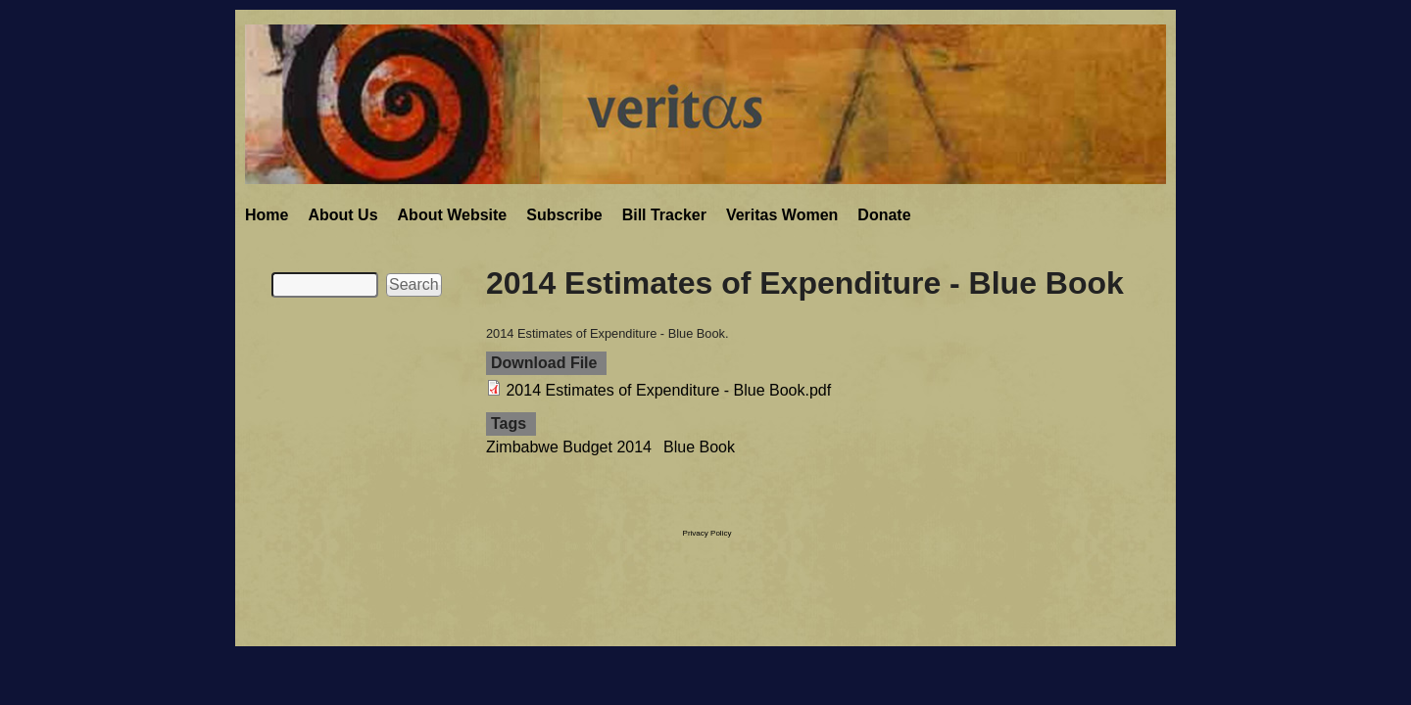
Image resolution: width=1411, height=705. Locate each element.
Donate (883, 215)
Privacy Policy (707, 533)
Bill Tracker (664, 215)
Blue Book (699, 447)
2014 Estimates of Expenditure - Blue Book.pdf (668, 390)
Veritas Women (782, 215)
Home (266, 215)
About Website (453, 215)
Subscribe (564, 215)
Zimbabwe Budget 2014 (569, 447)
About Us (342, 215)
